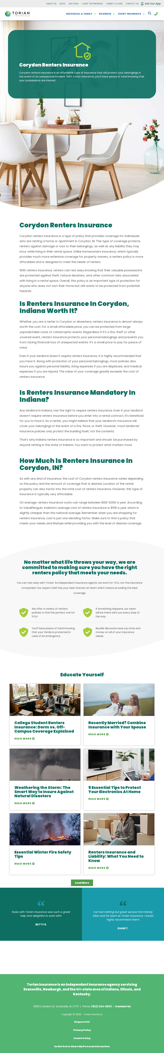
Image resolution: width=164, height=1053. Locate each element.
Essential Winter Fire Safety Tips (42, 854)
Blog (62, 3)
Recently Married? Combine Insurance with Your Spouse (117, 725)
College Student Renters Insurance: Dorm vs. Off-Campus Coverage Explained (44, 727)
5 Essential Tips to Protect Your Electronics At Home (114, 789)
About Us (51, 3)
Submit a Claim (114, 3)
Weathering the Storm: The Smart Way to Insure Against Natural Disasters (44, 792)
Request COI (82, 1021)
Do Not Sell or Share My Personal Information (82, 1046)
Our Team (73, 3)
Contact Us (132, 3)
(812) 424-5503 (101, 1006)
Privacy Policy (82, 1030)
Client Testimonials (92, 3)
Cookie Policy (82, 1038)
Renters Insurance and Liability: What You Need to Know (116, 856)
